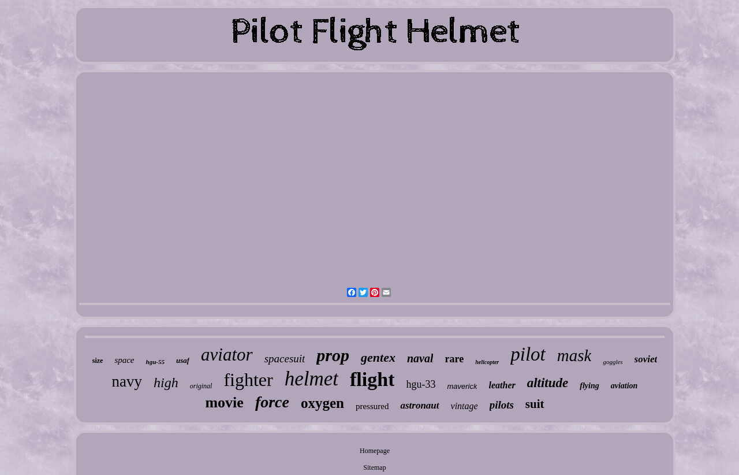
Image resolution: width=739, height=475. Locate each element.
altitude (548, 383)
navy (127, 381)
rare (454, 359)
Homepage (375, 451)
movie (224, 402)
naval (420, 358)
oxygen (322, 403)
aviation (624, 385)
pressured (372, 406)
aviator (227, 354)
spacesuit (284, 358)
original (201, 386)
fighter (248, 379)
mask (574, 355)
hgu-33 (420, 384)
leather (501, 385)
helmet (311, 379)
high (166, 382)
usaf (182, 360)
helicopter (487, 362)
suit (534, 404)
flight (372, 379)
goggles (612, 361)
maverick (462, 386)
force (272, 402)
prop (332, 355)
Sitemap (374, 467)
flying (589, 385)
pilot (528, 354)
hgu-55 (155, 361)
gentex (378, 357)
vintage (464, 406)
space (124, 360)
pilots (502, 405)
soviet (646, 359)
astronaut (419, 405)
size (97, 361)
